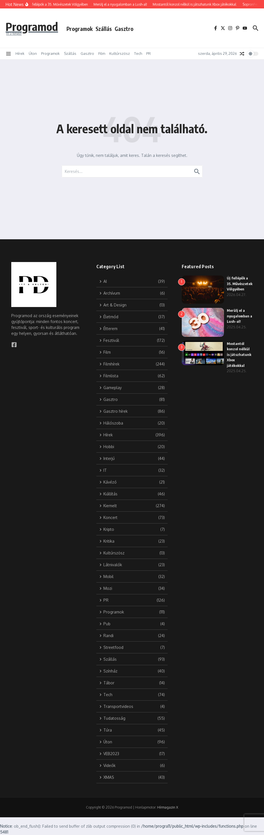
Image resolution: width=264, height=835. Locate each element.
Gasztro (124, 28)
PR (148, 53)
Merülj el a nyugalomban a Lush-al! (239, 316)
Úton (33, 53)
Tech (138, 53)
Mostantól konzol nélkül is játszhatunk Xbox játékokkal (239, 354)
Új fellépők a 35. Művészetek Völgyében (239, 283)
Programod (32, 26)
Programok (79, 28)
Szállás (104, 28)
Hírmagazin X (167, 807)
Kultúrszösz (119, 53)
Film (101, 53)
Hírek (20, 53)
